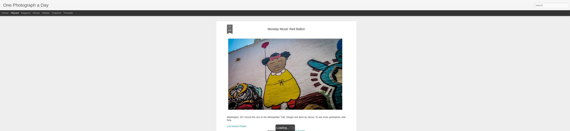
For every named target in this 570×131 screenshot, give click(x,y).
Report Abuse (304, 129)
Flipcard (15, 13)
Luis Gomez (299, 119)
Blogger (295, 129)
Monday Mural (290, 123)
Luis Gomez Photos (236, 115)
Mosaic (36, 13)
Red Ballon (304, 123)
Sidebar (46, 13)
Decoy (258, 123)
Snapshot (56, 13)
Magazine (26, 13)
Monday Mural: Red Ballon (286, 17)
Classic (5, 13)
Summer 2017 (318, 123)
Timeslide (68, 13)
